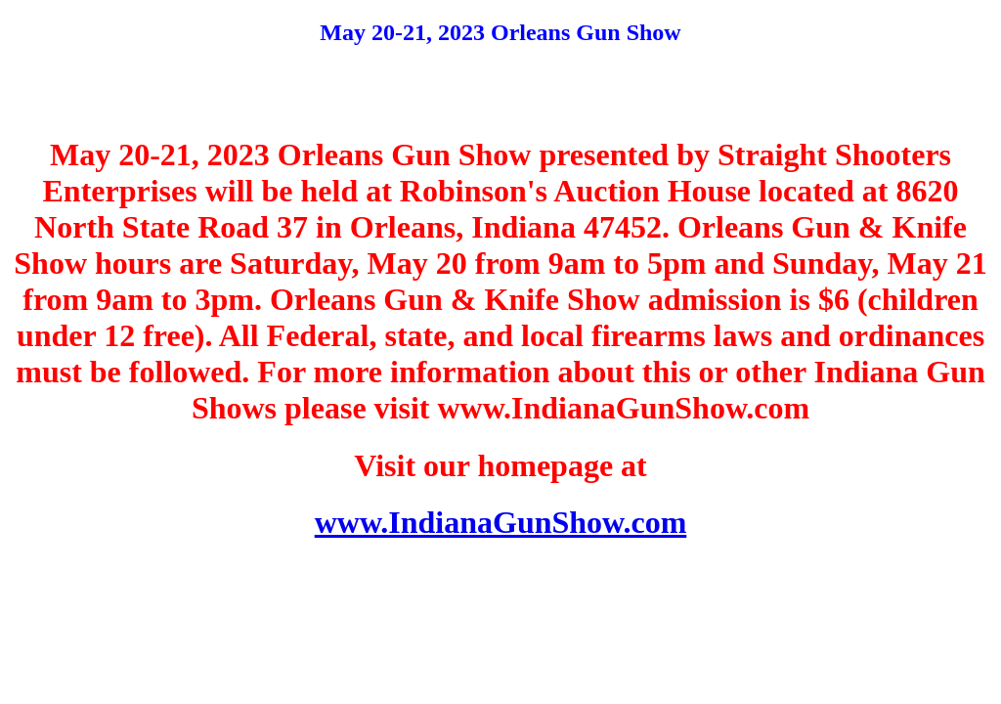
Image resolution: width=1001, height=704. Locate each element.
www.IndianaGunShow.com (501, 522)
